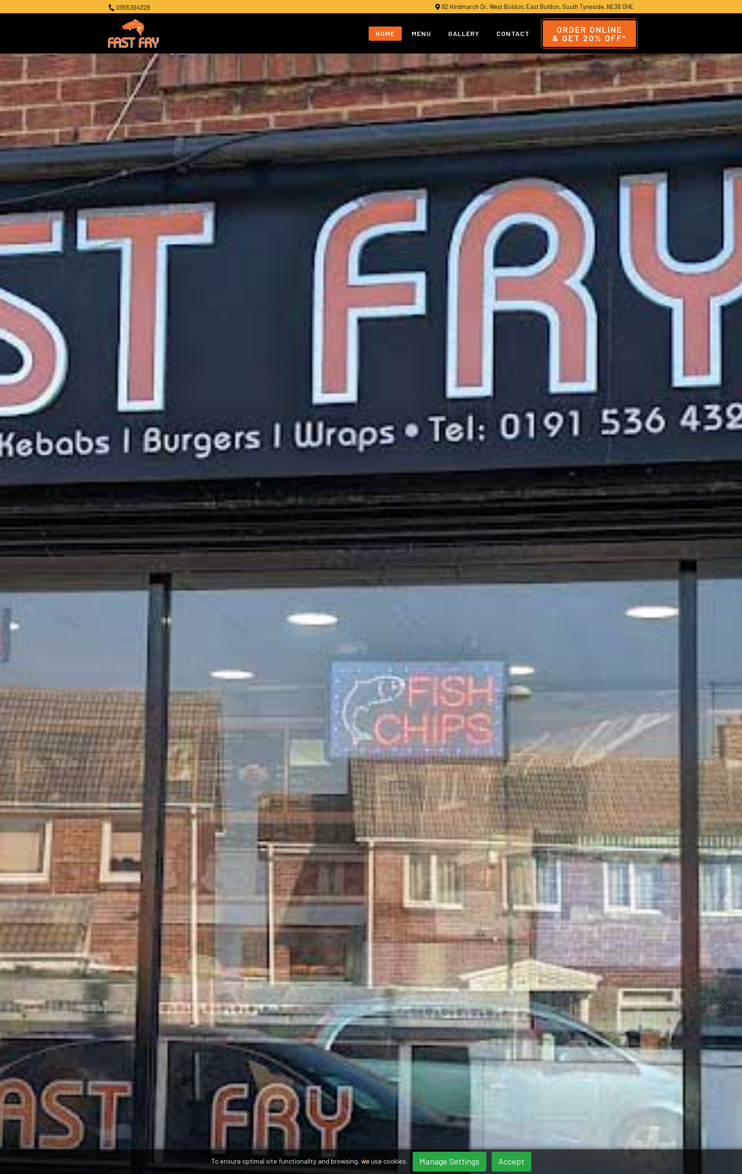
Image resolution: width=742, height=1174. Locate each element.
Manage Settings (449, 1161)
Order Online (589, 33)
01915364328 (129, 7)
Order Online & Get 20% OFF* (459, 530)
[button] (365, 344)
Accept (511, 1161)
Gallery (463, 33)
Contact (513, 33)
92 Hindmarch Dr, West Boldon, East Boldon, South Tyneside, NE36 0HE (534, 7)
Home (385, 33)
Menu (421, 33)
